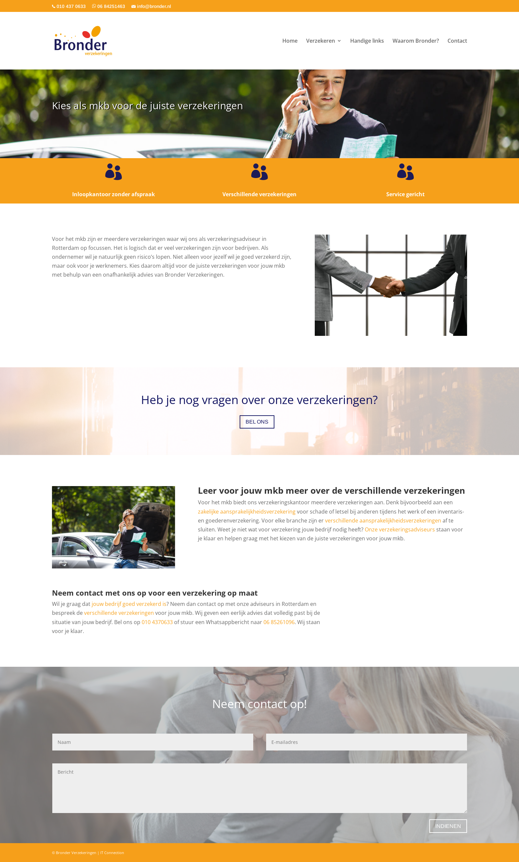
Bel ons (257, 422)
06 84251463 (108, 6)
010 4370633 (157, 622)
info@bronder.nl (151, 6)
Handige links (367, 41)
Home (290, 41)
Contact (457, 41)
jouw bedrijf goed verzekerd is (129, 604)
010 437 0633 (69, 6)
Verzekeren (320, 41)
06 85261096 (279, 622)
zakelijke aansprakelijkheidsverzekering (247, 511)
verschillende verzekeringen (119, 612)
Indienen (448, 826)
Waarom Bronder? (416, 41)
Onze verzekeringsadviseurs (400, 529)
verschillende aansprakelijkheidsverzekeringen (383, 520)
